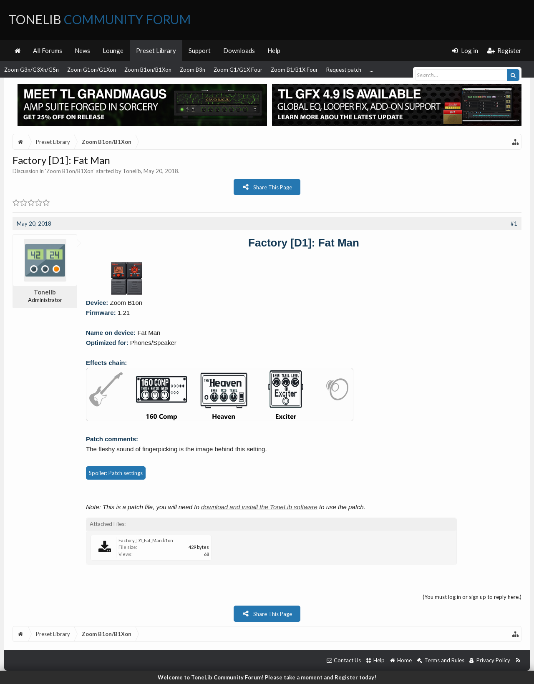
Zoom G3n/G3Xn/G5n (31, 69)
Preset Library (156, 50)
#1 (514, 223)
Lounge (113, 50)
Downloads (239, 50)
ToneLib (99, 19)
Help (273, 50)
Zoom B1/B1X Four (294, 69)
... (371, 69)
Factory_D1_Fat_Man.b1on (145, 540)
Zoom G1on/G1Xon (91, 69)
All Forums (47, 50)
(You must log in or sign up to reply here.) (472, 596)
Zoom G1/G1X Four (238, 69)
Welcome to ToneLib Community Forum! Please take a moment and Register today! (267, 677)
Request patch (343, 69)
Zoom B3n (192, 69)
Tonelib (132, 171)
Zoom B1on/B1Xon (147, 69)
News (82, 50)
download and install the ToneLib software (259, 506)
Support (200, 50)
